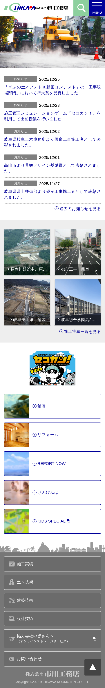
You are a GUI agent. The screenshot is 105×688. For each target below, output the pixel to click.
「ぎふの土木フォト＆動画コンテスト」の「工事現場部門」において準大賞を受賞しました (52, 90)
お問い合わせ (25, 659)
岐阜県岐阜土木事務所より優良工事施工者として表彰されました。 (52, 142)
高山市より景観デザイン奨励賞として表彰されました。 (52, 168)
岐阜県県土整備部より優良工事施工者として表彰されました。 (52, 194)
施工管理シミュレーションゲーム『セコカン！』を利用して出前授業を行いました (52, 116)
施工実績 (69, 331)
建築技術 (21, 600)
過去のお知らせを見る (78, 208)
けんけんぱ (45, 493)
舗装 (39, 406)
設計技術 (21, 619)
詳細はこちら (16, 232)
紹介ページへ (52, 368)
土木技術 (21, 582)
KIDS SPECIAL (51, 522)
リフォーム (45, 435)
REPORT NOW (49, 464)
